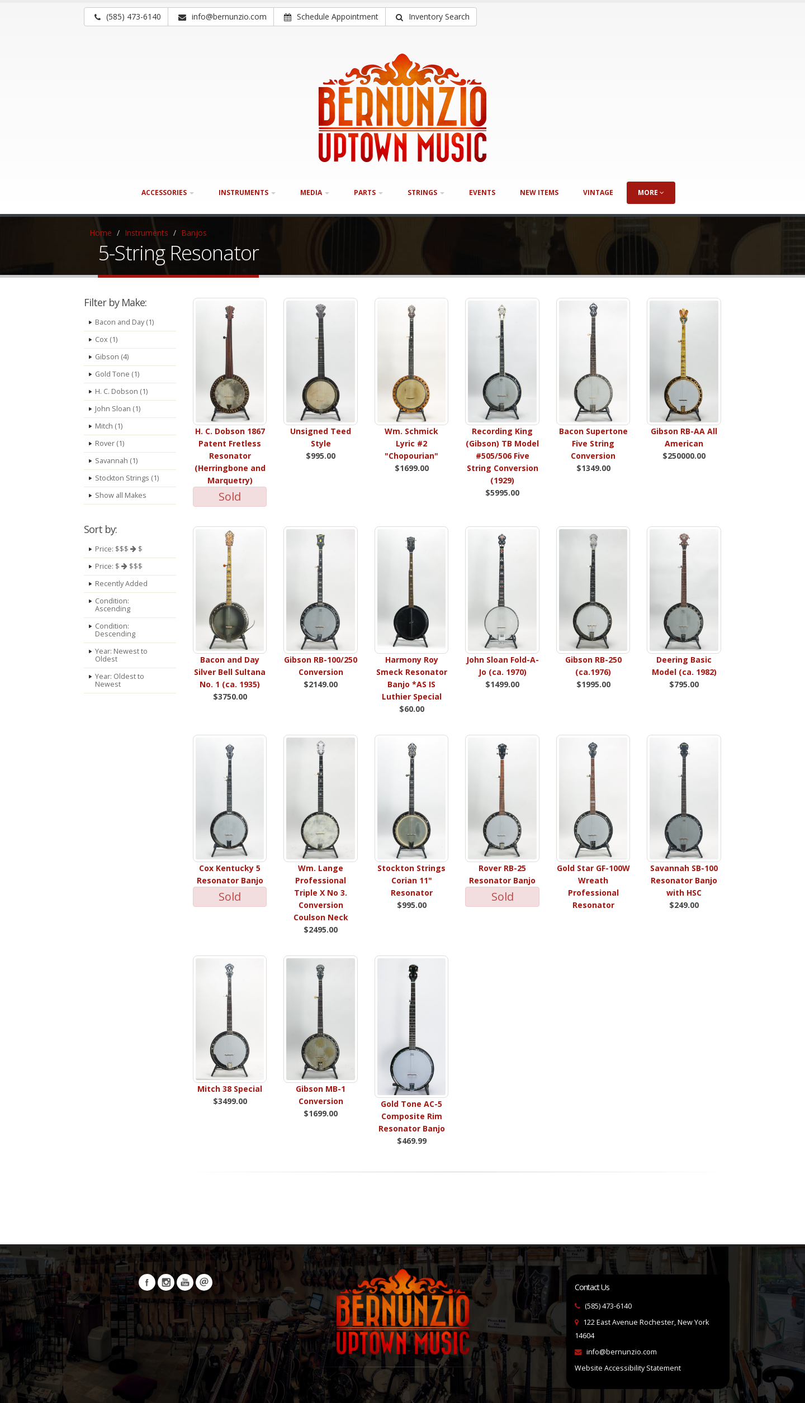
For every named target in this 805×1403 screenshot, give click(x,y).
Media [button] (314, 192)
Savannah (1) (116, 460)
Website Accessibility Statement (628, 1368)
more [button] (651, 192)
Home (100, 232)
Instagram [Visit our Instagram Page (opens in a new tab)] (166, 1282)
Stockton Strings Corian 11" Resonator (411, 880)
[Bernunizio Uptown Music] (402, 108)
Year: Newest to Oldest (121, 655)
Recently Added (121, 583)
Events (482, 192)
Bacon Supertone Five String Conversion (593, 443)
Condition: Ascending (112, 604)
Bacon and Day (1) (124, 322)
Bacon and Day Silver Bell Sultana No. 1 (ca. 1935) (230, 671)
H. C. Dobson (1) (121, 391)
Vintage (598, 192)
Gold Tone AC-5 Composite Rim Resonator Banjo (411, 1116)
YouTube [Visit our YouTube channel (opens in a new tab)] (185, 1282)
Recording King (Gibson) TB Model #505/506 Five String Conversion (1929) (502, 456)
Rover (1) (109, 443)
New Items (539, 192)
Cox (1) (106, 339)
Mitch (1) (108, 426)
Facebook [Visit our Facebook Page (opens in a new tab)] (147, 1282)
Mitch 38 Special (229, 1088)
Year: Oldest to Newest (119, 680)
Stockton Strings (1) (127, 478)
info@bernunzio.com (621, 1352)
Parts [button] (368, 192)
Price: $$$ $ (119, 549)
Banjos (194, 232)
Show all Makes (120, 495)
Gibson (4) (112, 357)
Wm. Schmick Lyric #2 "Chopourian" (411, 443)
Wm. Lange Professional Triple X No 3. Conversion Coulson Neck (320, 892)
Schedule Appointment (331, 16)
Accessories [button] (167, 192)
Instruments (146, 232)
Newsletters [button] (204, 1282)
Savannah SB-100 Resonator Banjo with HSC (684, 880)
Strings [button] (426, 192)
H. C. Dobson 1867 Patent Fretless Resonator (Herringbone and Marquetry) (230, 456)
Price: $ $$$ (119, 566)
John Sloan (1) (117, 408)
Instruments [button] (247, 192)
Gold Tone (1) (117, 374)
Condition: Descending (115, 630)
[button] (431, 16)
